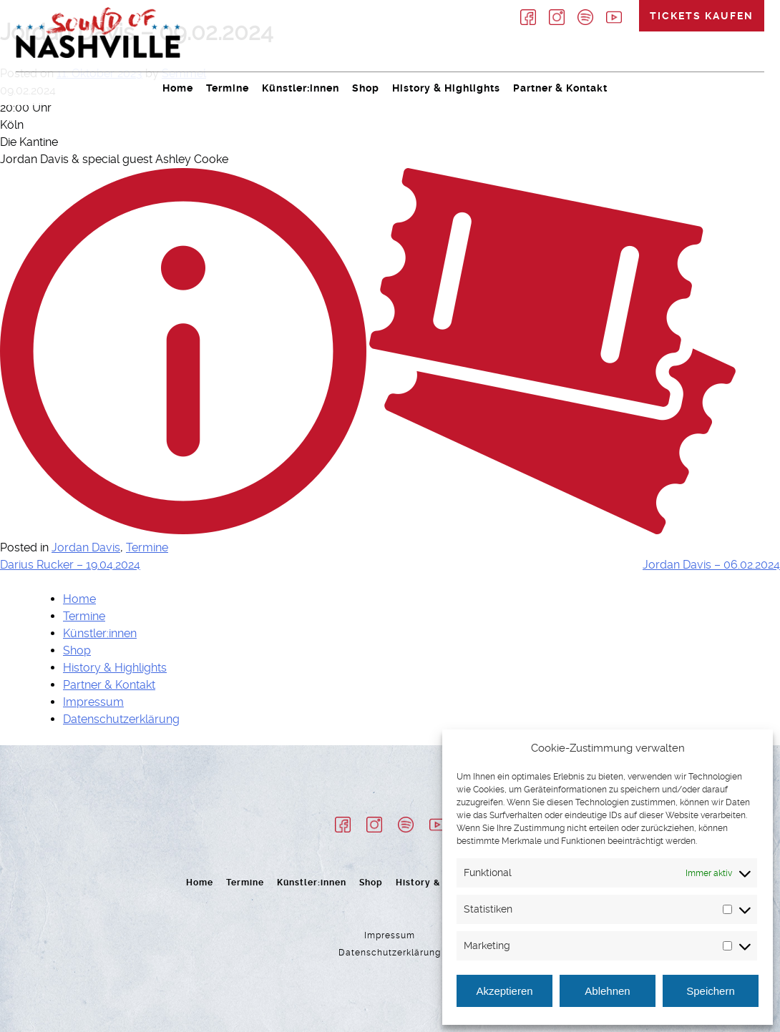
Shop (365, 88)
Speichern (710, 991)
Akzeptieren (504, 991)
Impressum (93, 702)
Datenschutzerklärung (121, 719)
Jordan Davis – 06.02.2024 (711, 564)
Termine (227, 88)
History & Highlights (446, 88)
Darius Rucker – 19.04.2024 (70, 564)
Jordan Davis (86, 547)
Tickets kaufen (702, 15)
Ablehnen (607, 991)
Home (177, 88)
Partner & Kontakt (560, 88)
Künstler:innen (300, 88)
